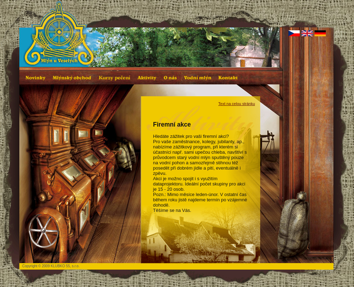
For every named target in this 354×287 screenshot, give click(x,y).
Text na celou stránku (236, 104)
